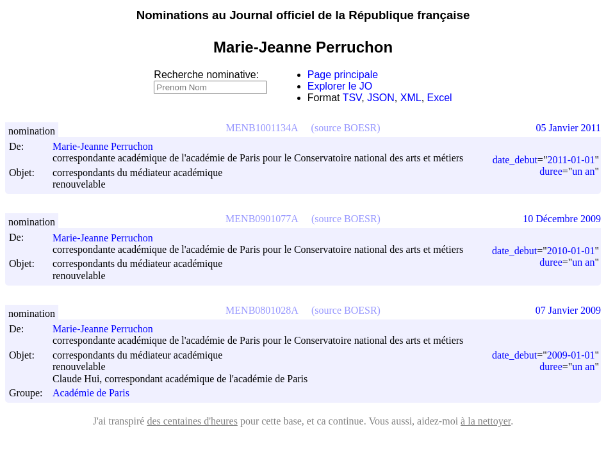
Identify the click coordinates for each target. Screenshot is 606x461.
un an (583, 171)
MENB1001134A (261, 127)
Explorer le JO (339, 86)
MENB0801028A (262, 310)
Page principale (342, 74)
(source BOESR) (346, 127)
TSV (352, 97)
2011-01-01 (570, 159)
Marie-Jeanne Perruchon (109, 146)
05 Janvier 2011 (568, 127)
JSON (381, 97)
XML (411, 97)
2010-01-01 (571, 250)
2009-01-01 (571, 355)
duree (550, 171)
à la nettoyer (486, 421)
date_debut (515, 159)
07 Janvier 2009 (568, 310)
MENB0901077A (262, 218)
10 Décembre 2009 (562, 218)
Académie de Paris (91, 392)
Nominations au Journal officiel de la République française (303, 15)
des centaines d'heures (192, 421)
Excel (439, 97)
